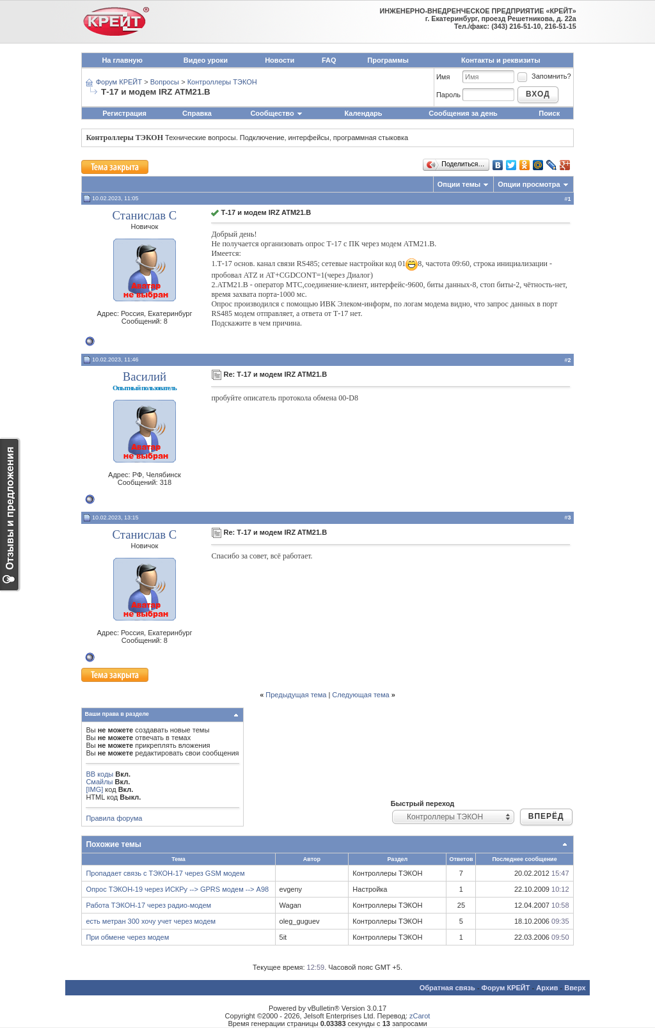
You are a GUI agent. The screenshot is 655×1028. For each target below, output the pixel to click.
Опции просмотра (529, 184)
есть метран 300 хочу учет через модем (151, 921)
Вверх (574, 988)
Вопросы (164, 82)
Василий (144, 376)
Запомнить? (543, 76)
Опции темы (459, 184)
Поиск (549, 113)
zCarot (419, 1016)
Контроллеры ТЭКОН (222, 82)
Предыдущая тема (295, 695)
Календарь (363, 113)
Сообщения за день (463, 113)
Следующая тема (360, 695)
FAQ (329, 60)
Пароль (448, 95)
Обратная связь (447, 988)
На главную (122, 60)
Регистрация (124, 113)
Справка (197, 113)
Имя (443, 77)
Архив (547, 988)
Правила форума (114, 818)
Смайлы (99, 782)
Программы (387, 60)
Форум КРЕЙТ (119, 82)
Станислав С (145, 215)
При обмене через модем (127, 937)
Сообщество (276, 113)
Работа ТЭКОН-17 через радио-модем (148, 905)
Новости (279, 60)
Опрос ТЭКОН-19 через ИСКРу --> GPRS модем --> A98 (177, 889)
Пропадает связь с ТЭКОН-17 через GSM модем (165, 873)
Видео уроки (206, 60)
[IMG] (94, 789)
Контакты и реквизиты (501, 60)
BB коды (99, 774)
